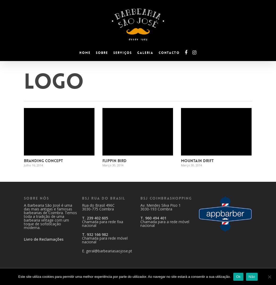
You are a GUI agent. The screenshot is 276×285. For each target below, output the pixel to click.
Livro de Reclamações (43, 239)
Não (252, 277)
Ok (238, 277)
